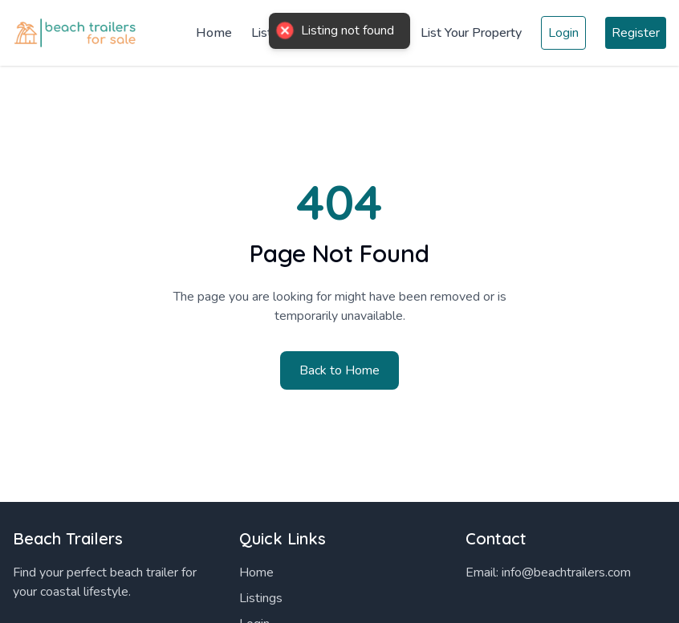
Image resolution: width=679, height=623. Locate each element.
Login (563, 33)
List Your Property (471, 33)
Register (636, 33)
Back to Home (339, 370)
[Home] (77, 33)
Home (214, 33)
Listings (261, 598)
